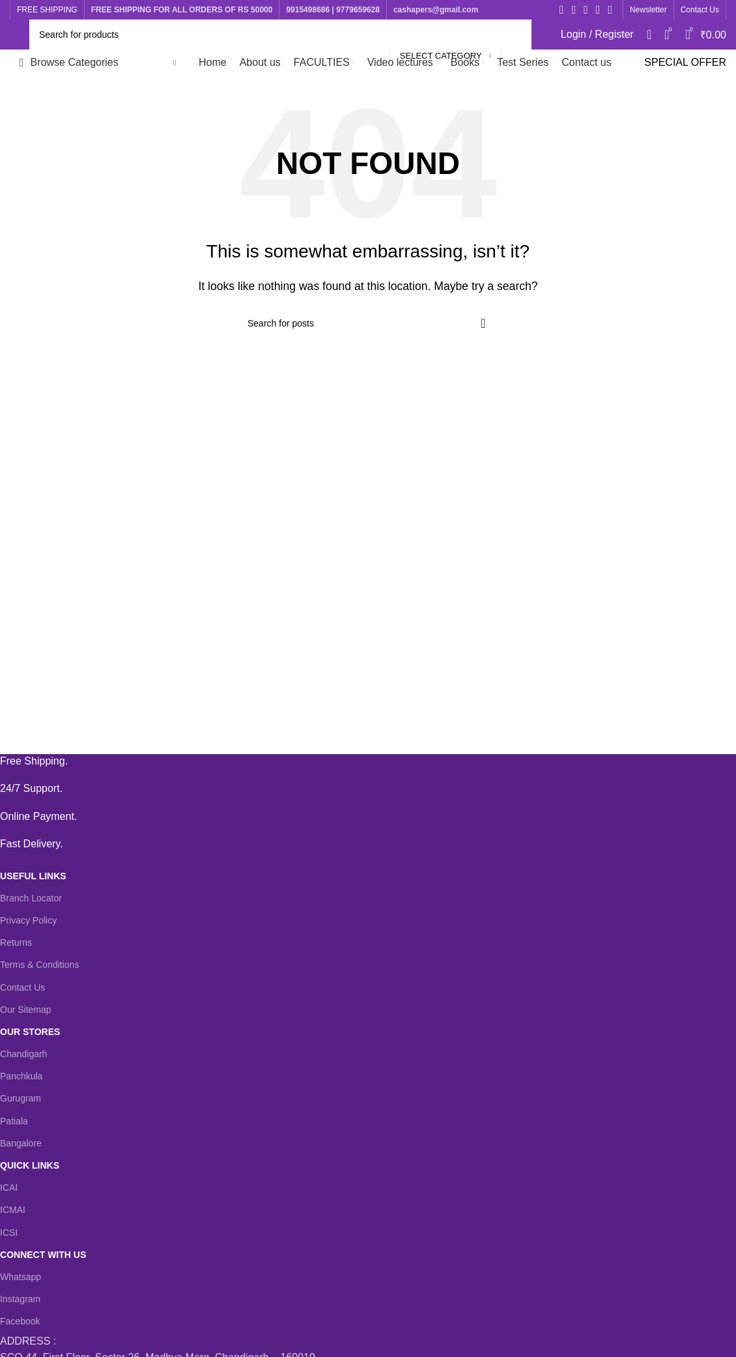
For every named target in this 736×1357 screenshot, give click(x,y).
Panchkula (21, 1076)
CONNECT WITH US (43, 1254)
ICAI (9, 1187)
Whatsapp (20, 1277)
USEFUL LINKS (33, 876)
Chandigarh (23, 1054)
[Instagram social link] (586, 10)
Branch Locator (31, 898)
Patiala (14, 1121)
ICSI (9, 1232)
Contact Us (22, 987)
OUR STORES (30, 1032)
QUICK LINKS (29, 1165)
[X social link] (574, 10)
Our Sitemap (25, 1009)
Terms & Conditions (39, 964)
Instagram (20, 1299)
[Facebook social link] (562, 10)
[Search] (280, 35)
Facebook (20, 1321)
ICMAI (12, 1209)
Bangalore (21, 1143)
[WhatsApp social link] (610, 10)
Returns (16, 942)
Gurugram (20, 1098)
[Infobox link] (358, 761)
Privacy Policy (28, 920)
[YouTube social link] (598, 10)
